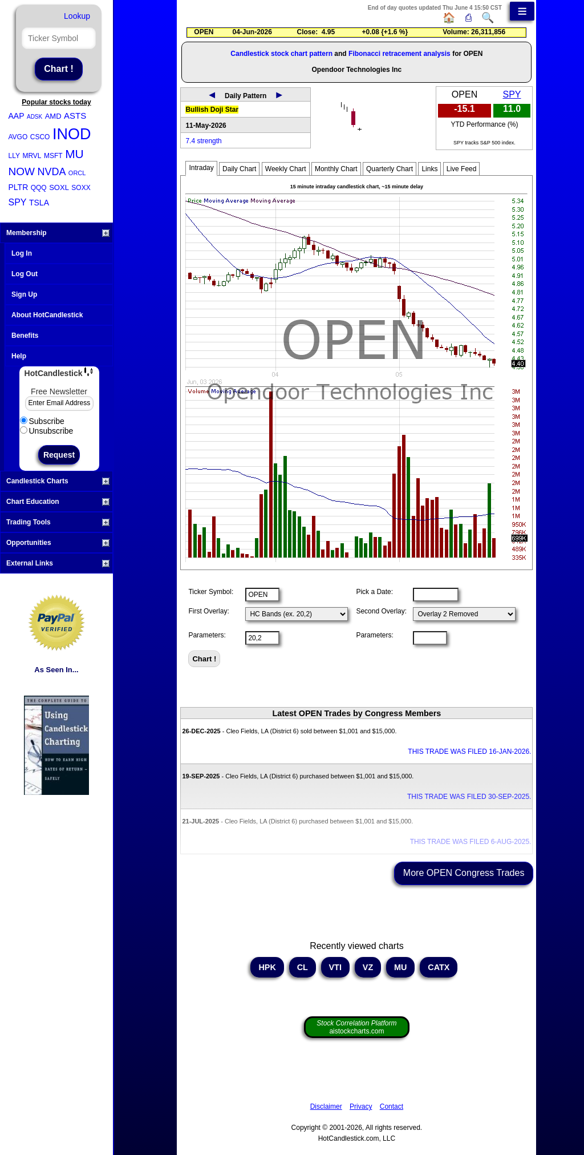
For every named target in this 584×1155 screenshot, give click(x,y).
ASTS (75, 115)
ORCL (77, 172)
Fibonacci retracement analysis (399, 54)
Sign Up (24, 294)
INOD (71, 134)
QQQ (39, 188)
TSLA (39, 202)
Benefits (24, 336)
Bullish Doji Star (211, 110)
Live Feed (462, 169)
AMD (53, 116)
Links (429, 169)
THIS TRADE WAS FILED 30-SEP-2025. (469, 797)
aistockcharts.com (356, 1027)
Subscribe (42, 421)
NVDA (51, 171)
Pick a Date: (374, 592)
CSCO (40, 137)
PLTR (19, 187)
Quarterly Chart (389, 169)
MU (74, 153)
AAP (17, 115)
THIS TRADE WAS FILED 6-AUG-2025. (471, 842)
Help (18, 356)
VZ (367, 967)
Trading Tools (58, 522)
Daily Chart (239, 169)
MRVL (31, 156)
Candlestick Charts (58, 481)
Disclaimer (326, 1106)
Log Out (24, 274)
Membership (58, 233)
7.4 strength (203, 141)
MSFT (53, 156)
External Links (58, 563)
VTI (335, 967)
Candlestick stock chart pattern (281, 54)
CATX (438, 967)
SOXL (59, 187)
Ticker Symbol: (210, 592)
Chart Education (58, 502)
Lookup (77, 16)
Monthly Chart (336, 169)
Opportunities (58, 543)
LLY (14, 156)
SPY (18, 202)
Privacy (361, 1106)
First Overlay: (208, 611)
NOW (22, 171)
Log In (21, 253)
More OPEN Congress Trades (464, 873)
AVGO (18, 137)
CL (302, 967)
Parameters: (206, 635)
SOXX (80, 188)
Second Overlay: (381, 611)
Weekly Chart (285, 169)
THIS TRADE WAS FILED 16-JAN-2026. (469, 752)
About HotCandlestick (47, 315)
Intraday (201, 168)
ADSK (34, 117)
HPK (267, 967)
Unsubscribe (47, 430)
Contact (391, 1106)
